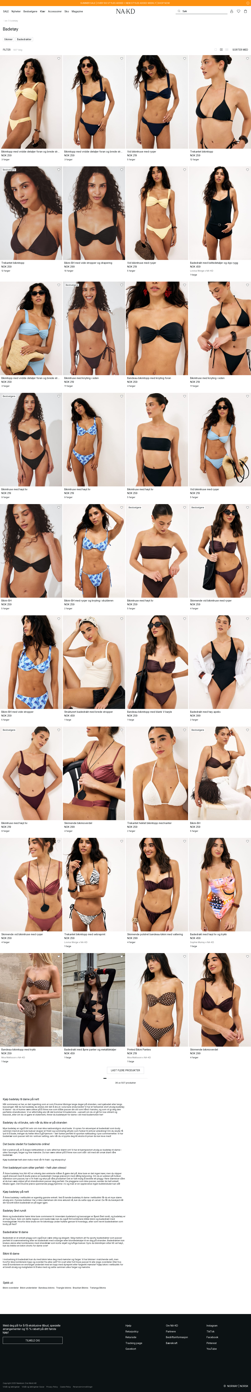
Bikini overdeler (11, 1287)
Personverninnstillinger (82, 1387)
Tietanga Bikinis (98, 1287)
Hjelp (128, 1325)
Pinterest (212, 1343)
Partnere (171, 1331)
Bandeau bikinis (47, 1287)
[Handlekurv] (245, 11)
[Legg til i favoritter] (58, 58)
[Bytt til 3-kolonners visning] (227, 49)
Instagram (212, 1325)
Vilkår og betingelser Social (33, 1387)
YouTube (212, 1348)
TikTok (211, 1331)
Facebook (212, 1337)
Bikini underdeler (28, 1287)
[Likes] (238, 11)
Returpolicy (132, 1331)
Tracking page (134, 1343)
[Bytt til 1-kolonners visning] (216, 49)
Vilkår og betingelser (11, 1387)
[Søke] (201, 11)
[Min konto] (231, 11)
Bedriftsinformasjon (177, 1337)
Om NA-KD (172, 1325)
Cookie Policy (65, 1387)
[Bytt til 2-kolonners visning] (221, 49)
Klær (5, 20)
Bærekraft (171, 1343)
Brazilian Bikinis (80, 1287)
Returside (131, 1337)
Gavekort (131, 1348)
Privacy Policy (52, 1387)
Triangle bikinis (63, 1287)
